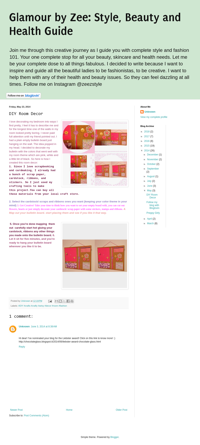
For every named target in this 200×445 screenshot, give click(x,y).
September (153, 168)
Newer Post (16, 409)
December (153, 154)
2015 (147, 145)
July (149, 181)
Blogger (114, 437)
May (149, 190)
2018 (147, 131)
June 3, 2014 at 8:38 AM (44, 326)
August (151, 176)
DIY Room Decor (152, 196)
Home (69, 409)
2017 (147, 136)
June (150, 185)
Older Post (121, 409)
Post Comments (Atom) (36, 415)
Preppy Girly (153, 213)
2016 (147, 141)
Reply (22, 346)
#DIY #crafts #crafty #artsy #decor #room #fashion (42, 306)
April (150, 218)
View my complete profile (153, 117)
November (153, 159)
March (151, 223)
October (151, 164)
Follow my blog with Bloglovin (152, 205)
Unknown (24, 326)
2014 (147, 150)
